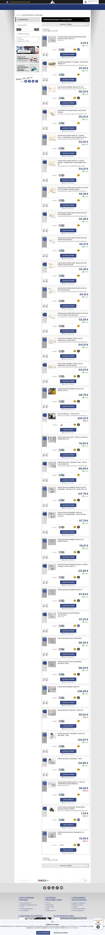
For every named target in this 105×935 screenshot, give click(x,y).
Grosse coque (50, 907)
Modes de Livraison (77, 905)
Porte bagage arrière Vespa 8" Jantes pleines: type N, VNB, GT (73, 565)
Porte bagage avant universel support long (70, 662)
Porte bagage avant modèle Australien (69, 614)
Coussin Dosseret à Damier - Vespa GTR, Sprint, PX (73, 63)
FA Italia (20, 37)
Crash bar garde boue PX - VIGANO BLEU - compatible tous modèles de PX (72, 136)
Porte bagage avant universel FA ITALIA (71, 833)
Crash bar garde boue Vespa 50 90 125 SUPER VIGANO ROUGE (72, 264)
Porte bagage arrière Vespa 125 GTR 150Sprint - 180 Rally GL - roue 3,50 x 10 (72, 488)
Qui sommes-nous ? (25, 903)
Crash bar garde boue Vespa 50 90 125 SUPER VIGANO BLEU (72, 238)
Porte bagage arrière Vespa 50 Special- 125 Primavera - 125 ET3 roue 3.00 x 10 (72, 514)
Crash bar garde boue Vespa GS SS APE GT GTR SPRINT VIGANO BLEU (73, 314)
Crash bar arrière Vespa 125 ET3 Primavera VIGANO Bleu (70, 339)
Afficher (45, 30)
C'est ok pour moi (43, 932)
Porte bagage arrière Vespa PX (70, 590)
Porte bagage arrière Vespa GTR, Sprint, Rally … (71, 389)
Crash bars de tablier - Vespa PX (70, 710)
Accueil (18, 15)
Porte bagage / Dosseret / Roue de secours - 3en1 (71, 734)
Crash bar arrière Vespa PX (68, 687)
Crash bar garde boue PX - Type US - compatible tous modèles (72, 783)
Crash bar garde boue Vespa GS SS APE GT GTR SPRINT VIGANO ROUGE (73, 188)
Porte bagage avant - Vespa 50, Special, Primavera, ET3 (73, 438)
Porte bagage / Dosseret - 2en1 (70, 758)
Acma (48, 908)
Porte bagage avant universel (70, 638)
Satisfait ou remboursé (78, 903)
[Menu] (101, 919)
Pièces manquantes (77, 910)
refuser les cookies (61, 932)
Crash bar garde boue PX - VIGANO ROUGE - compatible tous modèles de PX (72, 162)
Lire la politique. (74, 927)
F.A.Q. (22, 907)
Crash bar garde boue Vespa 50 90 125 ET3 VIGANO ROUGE (72, 213)
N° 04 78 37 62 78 (79, 880)
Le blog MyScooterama (26, 908)
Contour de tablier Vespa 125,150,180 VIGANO (72, 111)
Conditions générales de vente (28, 905)
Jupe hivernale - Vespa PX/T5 (68, 414)
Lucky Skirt (21, 39)
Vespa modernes (51, 910)
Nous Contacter (24, 910)
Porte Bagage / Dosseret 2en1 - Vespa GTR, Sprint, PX (72, 463)
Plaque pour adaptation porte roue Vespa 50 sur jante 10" (72, 37)
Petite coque (49, 905)
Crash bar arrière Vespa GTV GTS (71, 87)
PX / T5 (48, 903)
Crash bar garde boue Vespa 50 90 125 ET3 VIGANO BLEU (72, 289)
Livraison (74, 907)
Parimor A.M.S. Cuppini (23, 41)
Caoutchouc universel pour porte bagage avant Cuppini (71, 808)
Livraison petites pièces (79, 908)
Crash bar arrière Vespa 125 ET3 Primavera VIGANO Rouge (70, 364)
